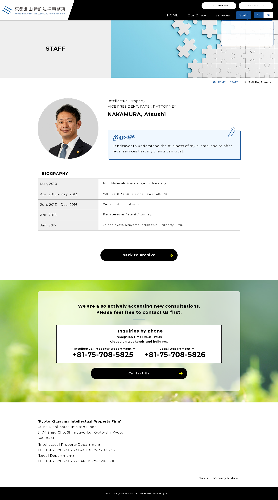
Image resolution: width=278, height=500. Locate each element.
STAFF (234, 82)
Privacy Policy (225, 478)
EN (259, 15)
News (203, 478)
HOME (219, 82)
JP (268, 15)
